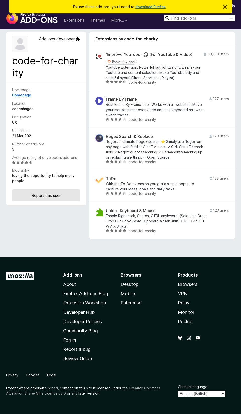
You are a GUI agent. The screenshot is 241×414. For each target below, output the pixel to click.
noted (53, 388)
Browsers (187, 284)
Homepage (21, 95)
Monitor (186, 312)
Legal (51, 375)
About (69, 284)
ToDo (111, 178)
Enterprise (131, 302)
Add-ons (73, 275)
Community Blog (80, 330)
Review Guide (77, 358)
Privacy (12, 375)
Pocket (185, 321)
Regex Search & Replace (129, 136)
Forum (69, 340)
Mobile (128, 293)
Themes (97, 20)
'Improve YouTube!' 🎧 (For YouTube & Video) (149, 54)
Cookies (33, 375)
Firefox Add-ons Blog (85, 293)
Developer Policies (82, 321)
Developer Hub (79, 312)
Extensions (74, 20)
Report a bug (77, 349)
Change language (192, 387)
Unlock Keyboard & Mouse (131, 210)
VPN (182, 293)
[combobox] (199, 18)
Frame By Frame (121, 99)
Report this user (46, 195)
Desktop (129, 284)
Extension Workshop (84, 302)
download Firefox (150, 7)
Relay (183, 302)
